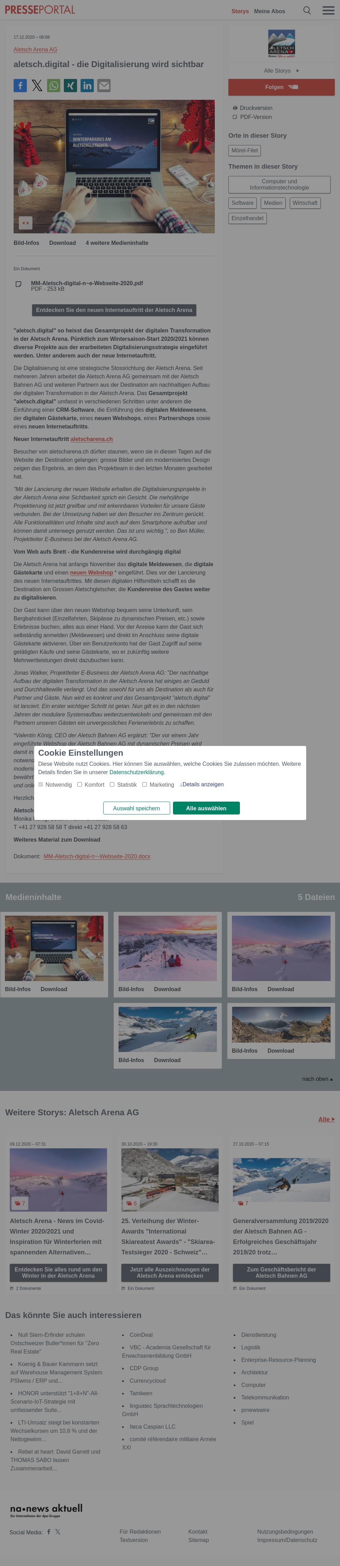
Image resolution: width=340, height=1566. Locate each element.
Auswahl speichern (136, 808)
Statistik (127, 784)
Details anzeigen (203, 784)
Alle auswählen (206, 808)
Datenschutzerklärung (136, 772)
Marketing (162, 784)
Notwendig (59, 784)
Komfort (94, 784)
